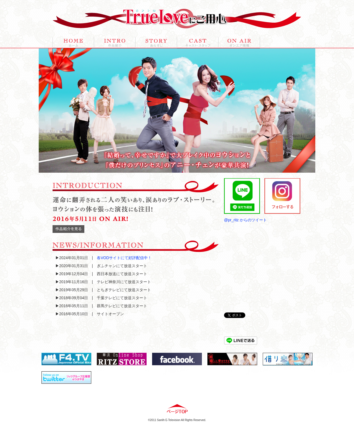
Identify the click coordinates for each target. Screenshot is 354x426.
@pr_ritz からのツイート (245, 220)
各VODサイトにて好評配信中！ (124, 258)
